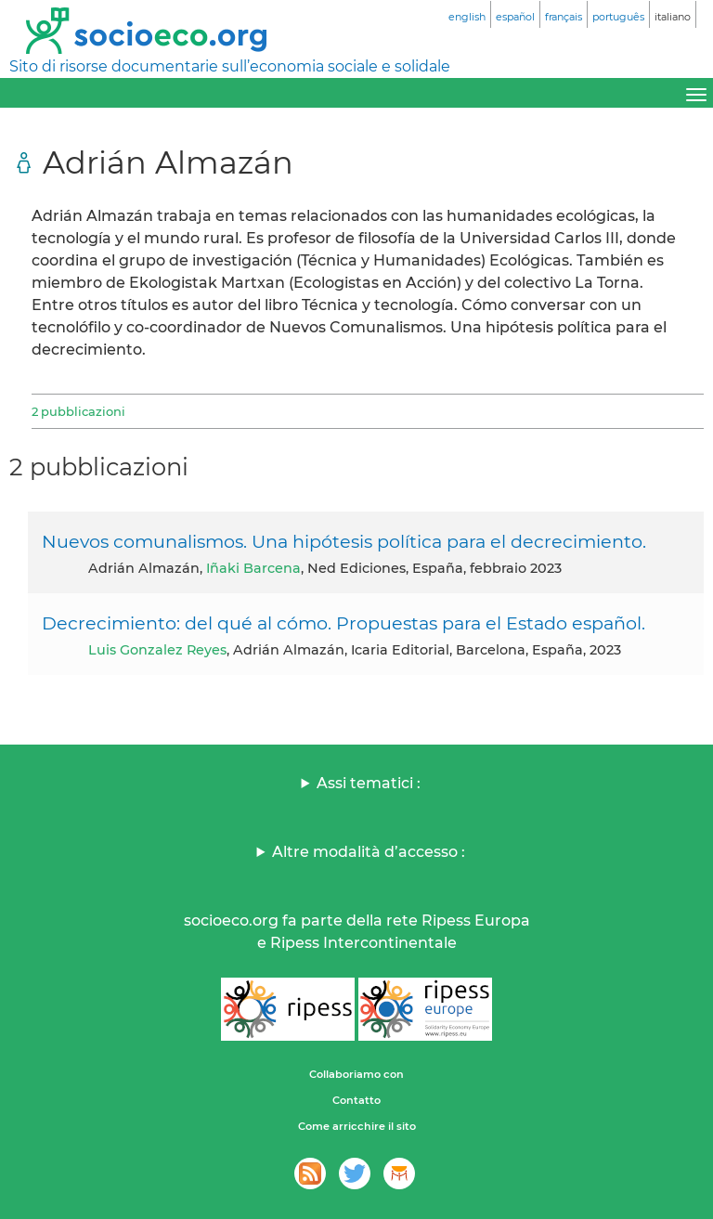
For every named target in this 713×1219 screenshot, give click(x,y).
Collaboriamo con (356, 1074)
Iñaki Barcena (253, 568)
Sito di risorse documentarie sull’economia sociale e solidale (229, 66)
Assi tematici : (369, 783)
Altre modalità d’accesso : (368, 852)
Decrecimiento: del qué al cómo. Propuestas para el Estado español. (343, 623)
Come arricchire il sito (357, 1126)
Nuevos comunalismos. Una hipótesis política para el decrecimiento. (344, 541)
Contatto (356, 1100)
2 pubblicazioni (78, 411)
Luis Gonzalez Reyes (157, 650)
